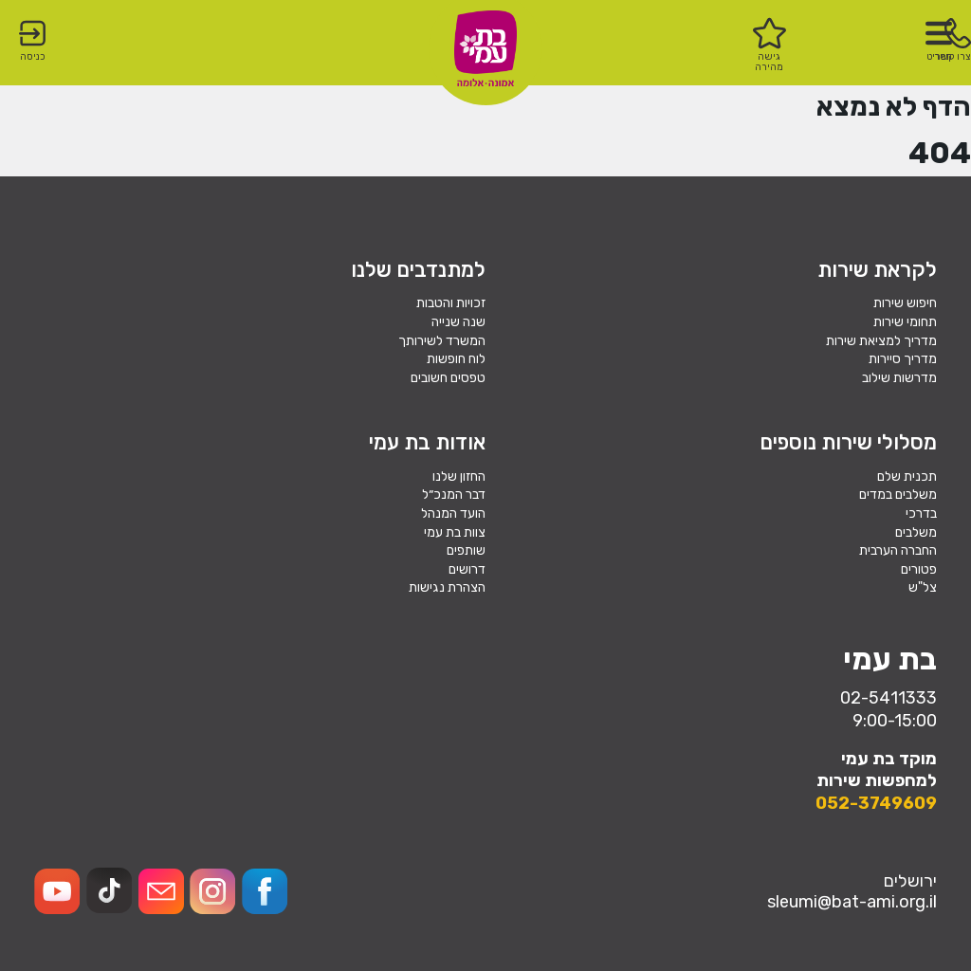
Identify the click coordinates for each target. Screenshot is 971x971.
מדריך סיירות (903, 359)
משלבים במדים (898, 494)
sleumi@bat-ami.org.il (852, 901)
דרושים (467, 569)
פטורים (919, 569)
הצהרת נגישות (447, 587)
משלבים (916, 532)
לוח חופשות (456, 359)
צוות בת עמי (455, 532)
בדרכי (921, 513)
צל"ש (922, 587)
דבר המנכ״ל (454, 494)
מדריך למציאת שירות (881, 341)
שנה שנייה (458, 322)
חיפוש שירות (905, 303)
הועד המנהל (453, 513)
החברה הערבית (898, 550)
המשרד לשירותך (442, 341)
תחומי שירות (905, 322)
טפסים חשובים (448, 378)
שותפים (466, 550)
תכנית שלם (907, 476)
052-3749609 (876, 803)
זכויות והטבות (451, 303)
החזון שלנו (459, 476)
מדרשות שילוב (899, 378)
